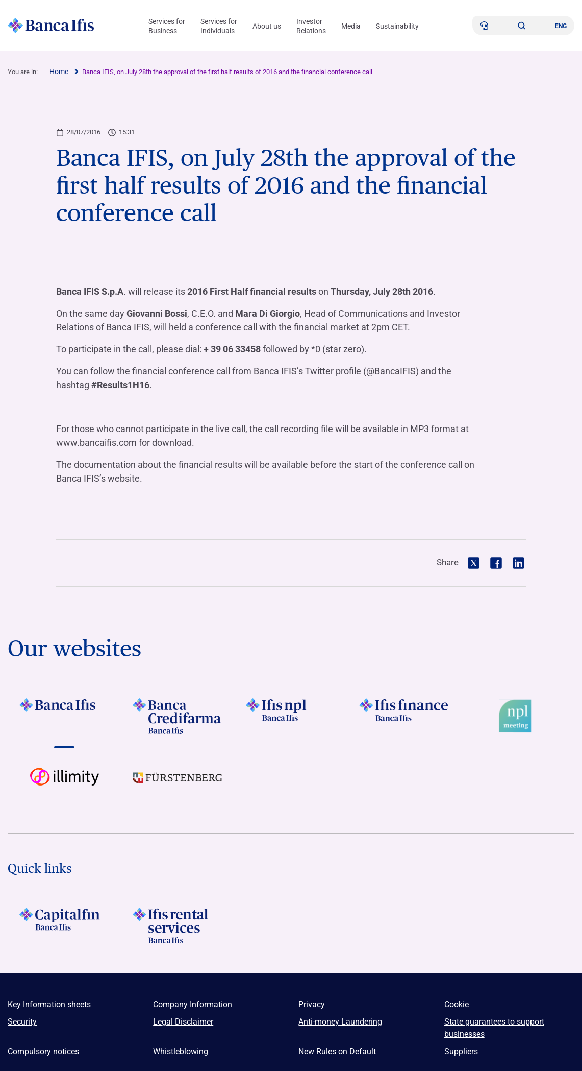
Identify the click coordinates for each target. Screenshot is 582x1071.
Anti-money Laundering (340, 1022)
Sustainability (397, 26)
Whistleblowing (180, 1051)
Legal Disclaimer (183, 1022)
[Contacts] (484, 25)
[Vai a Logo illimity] (64, 785)
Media (351, 26)
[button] (522, 25)
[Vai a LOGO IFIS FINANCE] (404, 716)
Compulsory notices (43, 1051)
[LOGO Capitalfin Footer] (64, 925)
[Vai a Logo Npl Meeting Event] (517, 716)
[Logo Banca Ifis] (51, 25)
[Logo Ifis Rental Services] (177, 925)
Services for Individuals (218, 26)
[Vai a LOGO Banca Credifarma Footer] (177, 716)
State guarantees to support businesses (494, 1028)
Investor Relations (311, 26)
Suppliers (461, 1051)
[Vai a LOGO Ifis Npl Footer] (290, 716)
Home (58, 71)
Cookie (456, 1004)
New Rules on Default (337, 1051)
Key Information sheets (49, 1004)
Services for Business (166, 26)
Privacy (311, 1004)
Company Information (192, 1004)
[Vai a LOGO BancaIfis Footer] (64, 716)
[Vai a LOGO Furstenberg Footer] (177, 785)
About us (266, 26)
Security (22, 1022)
